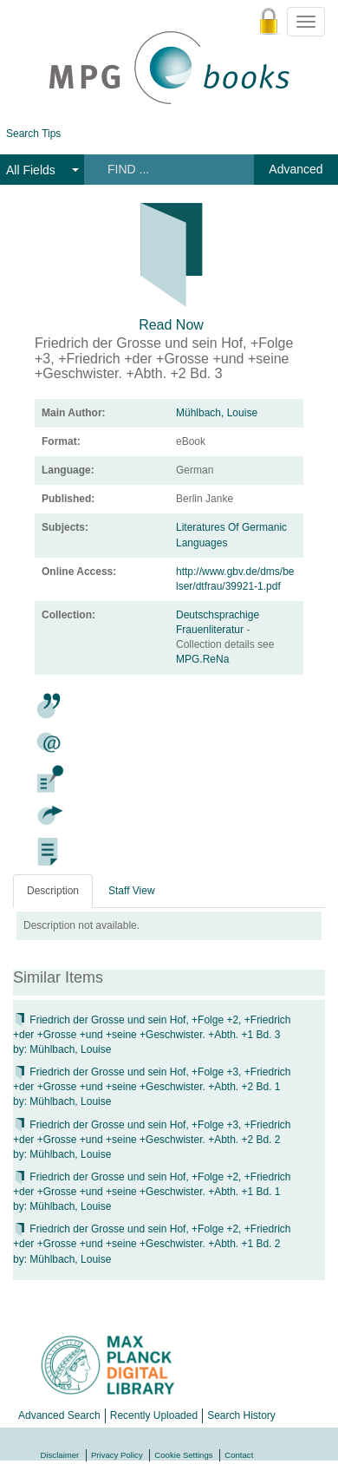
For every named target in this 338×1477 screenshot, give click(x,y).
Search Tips (33, 133)
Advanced (295, 169)
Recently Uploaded (154, 1415)
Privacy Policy (117, 1455)
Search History (241, 1415)
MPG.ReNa (202, 659)
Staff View (131, 891)
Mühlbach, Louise (216, 413)
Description (53, 891)
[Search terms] (167, 169)
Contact (238, 1455)
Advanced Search (59, 1415)
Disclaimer (60, 1455)
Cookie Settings (183, 1455)
